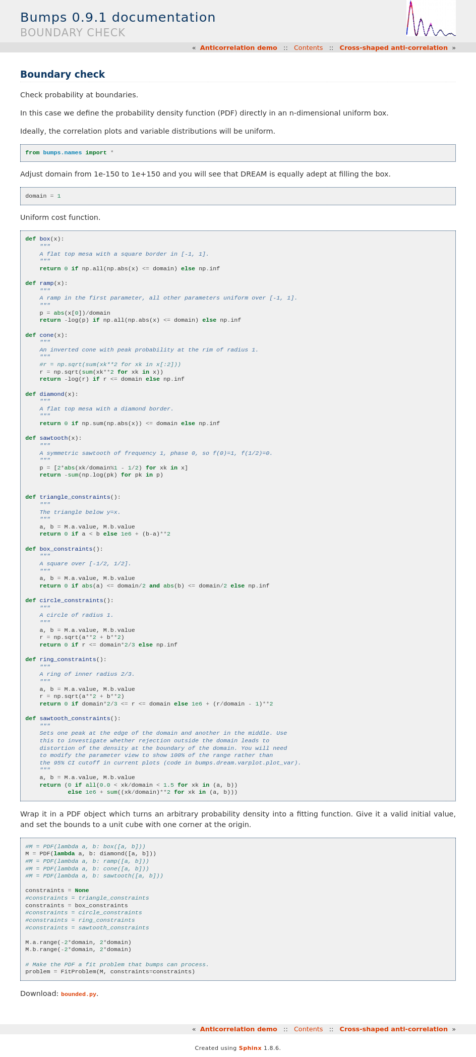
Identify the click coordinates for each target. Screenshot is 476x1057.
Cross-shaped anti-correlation (394, 47)
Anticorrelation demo (238, 47)
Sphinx (250, 1048)
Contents (308, 47)
